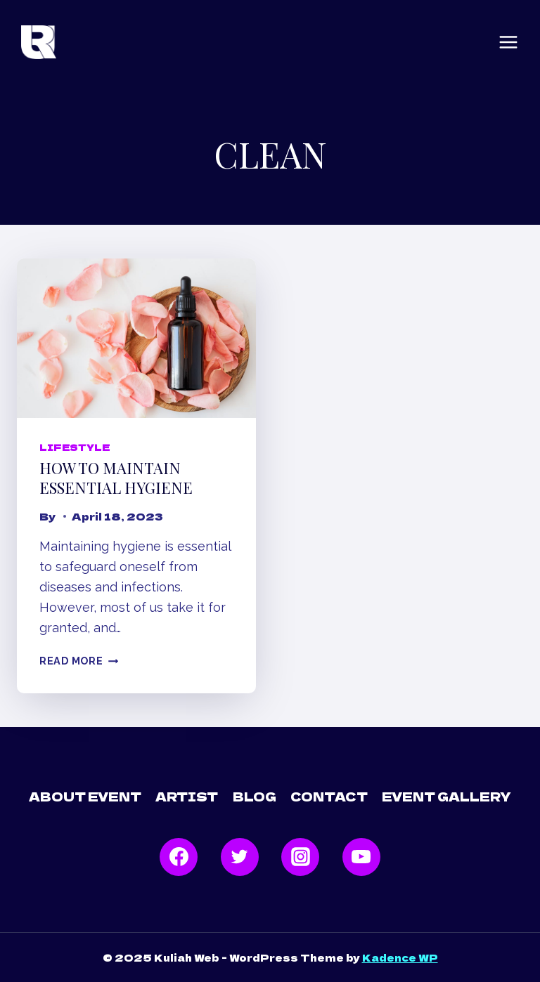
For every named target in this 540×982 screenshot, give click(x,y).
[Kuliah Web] (38, 42)
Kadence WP (400, 957)
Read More (78, 661)
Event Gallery (446, 796)
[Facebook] (179, 857)
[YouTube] (361, 857)
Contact (329, 796)
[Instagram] (300, 857)
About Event (85, 796)
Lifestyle (74, 447)
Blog (254, 796)
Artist (186, 796)
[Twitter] (240, 857)
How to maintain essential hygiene (116, 478)
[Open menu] (508, 42)
